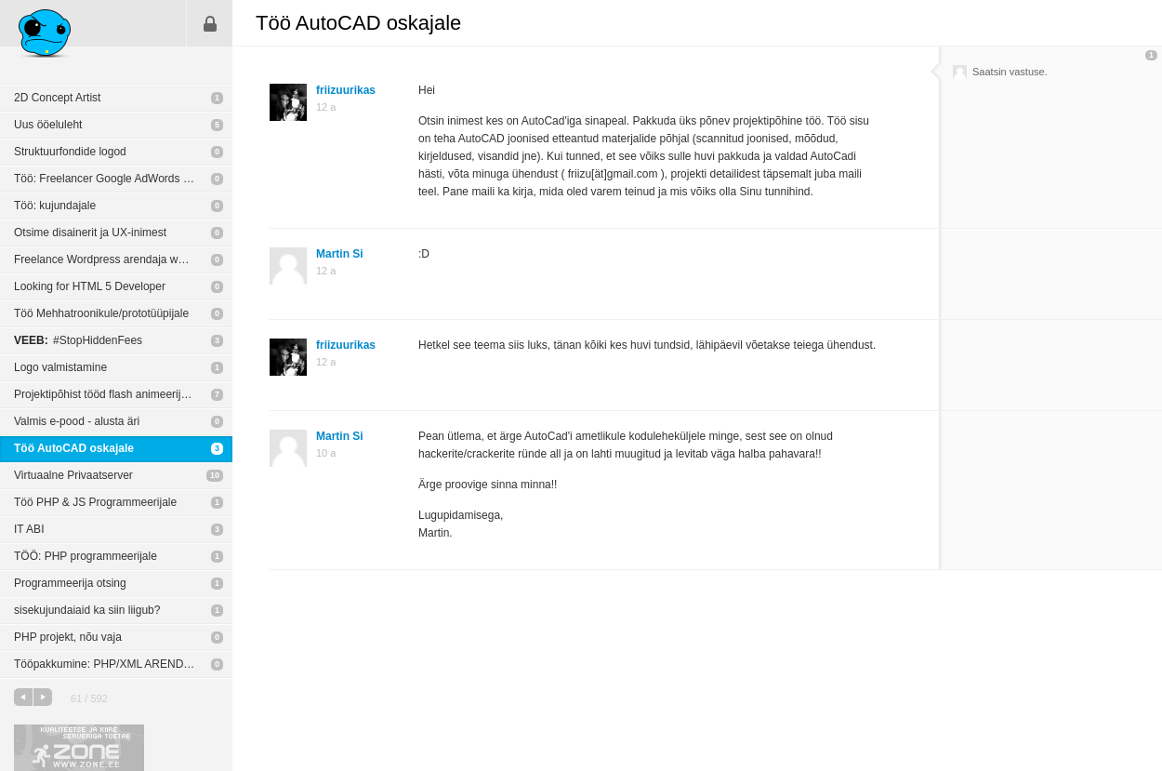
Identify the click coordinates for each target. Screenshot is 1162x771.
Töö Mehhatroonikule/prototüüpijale (101, 313)
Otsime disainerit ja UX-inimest (90, 232)
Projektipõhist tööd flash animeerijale (104, 394)
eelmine (23, 697)
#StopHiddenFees (78, 340)
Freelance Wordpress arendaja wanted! (111, 259)
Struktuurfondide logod (70, 151)
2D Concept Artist (57, 97)
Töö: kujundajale (55, 205)
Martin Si (339, 253)
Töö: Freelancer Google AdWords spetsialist (123, 178)
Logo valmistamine (60, 367)
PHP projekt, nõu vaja (68, 637)
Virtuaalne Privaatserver (73, 475)
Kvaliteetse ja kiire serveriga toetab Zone (79, 747)
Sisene (210, 23)
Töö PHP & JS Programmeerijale (95, 502)
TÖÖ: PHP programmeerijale (85, 556)
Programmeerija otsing (70, 583)
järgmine (42, 697)
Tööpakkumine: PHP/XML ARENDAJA (109, 664)
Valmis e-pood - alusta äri (76, 421)
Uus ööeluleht (48, 124)
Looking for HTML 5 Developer (89, 286)
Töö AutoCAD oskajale (74, 448)
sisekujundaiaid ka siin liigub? (87, 610)
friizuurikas (346, 90)
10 (214, 475)
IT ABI (29, 529)
